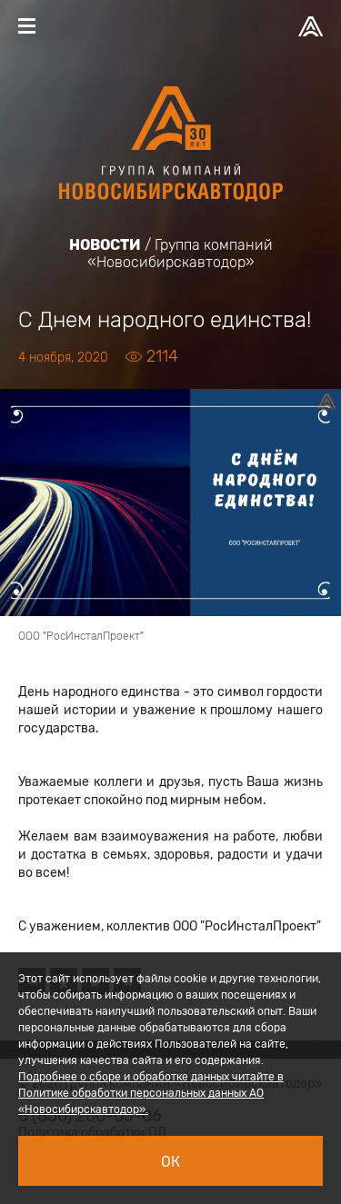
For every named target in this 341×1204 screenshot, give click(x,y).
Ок (170, 1161)
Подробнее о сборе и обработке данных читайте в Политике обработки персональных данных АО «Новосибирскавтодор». (151, 1093)
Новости (105, 245)
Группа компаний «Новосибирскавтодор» (180, 253)
